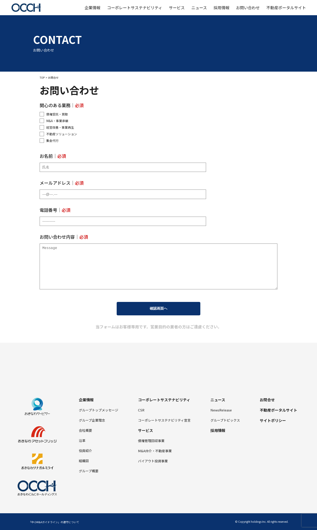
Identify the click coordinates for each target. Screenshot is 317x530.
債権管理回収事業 (151, 440)
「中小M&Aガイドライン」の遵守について (54, 522)
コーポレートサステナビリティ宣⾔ (164, 420)
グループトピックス (225, 420)
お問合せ (267, 400)
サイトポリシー (273, 420)
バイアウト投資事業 (153, 461)
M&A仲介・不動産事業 (155, 450)
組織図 (84, 460)
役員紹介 (85, 450)
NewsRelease (221, 410)
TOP (42, 77)
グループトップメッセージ (98, 410)
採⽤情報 (217, 430)
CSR (141, 410)
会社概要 (85, 430)
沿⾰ (82, 440)
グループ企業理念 (92, 420)
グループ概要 (88, 470)
